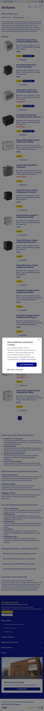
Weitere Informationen (28, 359)
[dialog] (22, 356)
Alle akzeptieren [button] (26, 364)
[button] (15, 370)
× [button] (38, 339)
